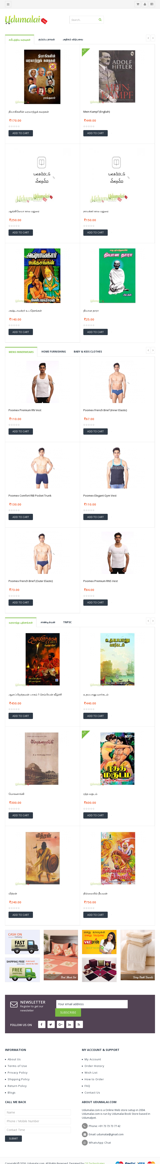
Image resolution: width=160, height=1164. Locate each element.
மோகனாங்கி (16, 794)
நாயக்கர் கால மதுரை (96, 211)
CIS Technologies (95, 1155)
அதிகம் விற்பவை (73, 39)
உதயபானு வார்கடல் (96, 694)
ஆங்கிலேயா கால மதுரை (24, 211)
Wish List (90, 1064)
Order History (93, 1057)
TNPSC (67, 622)
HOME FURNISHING (53, 351)
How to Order (93, 1071)
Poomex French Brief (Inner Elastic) (105, 410)
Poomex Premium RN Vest (25, 410)
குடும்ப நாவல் (46, 39)
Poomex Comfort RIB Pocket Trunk (30, 495)
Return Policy (16, 1077)
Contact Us (91, 1084)
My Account (91, 1051)
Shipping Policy (17, 1071)
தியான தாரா (91, 310)
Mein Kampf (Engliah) (96, 111)
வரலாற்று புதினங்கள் (21, 622)
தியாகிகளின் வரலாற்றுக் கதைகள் (29, 111)
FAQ (86, 1077)
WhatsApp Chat (100, 1134)
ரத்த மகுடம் (90, 794)
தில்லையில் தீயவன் (95, 893)
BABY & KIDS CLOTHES (88, 351)
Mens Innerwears (21, 352)
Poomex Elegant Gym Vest (99, 495)
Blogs (10, 1084)
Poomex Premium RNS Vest (100, 581)
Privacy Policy (16, 1064)
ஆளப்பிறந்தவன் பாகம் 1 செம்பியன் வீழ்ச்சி (35, 694)
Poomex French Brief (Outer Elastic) (31, 581)
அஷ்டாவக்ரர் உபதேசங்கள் (25, 310)
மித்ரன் (13, 893)
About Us (13, 1051)
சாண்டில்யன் (48, 622)
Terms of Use (16, 1057)
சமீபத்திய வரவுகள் (19, 40)
